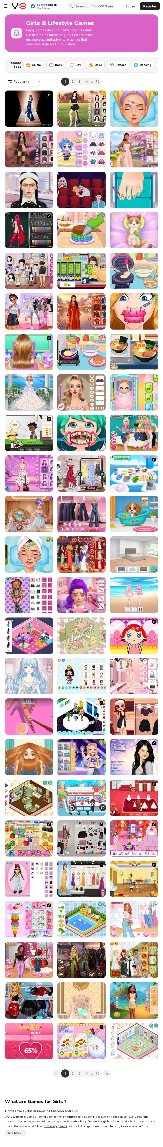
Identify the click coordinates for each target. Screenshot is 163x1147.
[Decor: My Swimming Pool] (81, 919)
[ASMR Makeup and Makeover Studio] (29, 190)
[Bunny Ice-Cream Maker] (29, 919)
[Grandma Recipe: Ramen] (134, 352)
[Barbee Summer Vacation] (134, 1000)
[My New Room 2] (81, 716)
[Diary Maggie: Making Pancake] (81, 352)
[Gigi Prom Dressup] (81, 879)
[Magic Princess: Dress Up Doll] (29, 676)
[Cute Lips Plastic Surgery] (134, 311)
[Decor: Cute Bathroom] (134, 1041)
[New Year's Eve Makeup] (81, 392)
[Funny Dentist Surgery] (81, 433)
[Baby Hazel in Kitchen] (29, 838)
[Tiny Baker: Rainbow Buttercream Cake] (81, 230)
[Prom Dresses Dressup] (29, 109)
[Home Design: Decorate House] (134, 554)
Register (149, 6)
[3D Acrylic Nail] (29, 716)
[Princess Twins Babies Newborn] (81, 1000)
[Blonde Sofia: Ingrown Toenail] (134, 190)
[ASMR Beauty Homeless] (29, 554)
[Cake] (95, 65)
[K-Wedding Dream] (29, 514)
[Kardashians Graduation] (81, 554)
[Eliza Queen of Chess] (134, 716)
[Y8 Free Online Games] (19, 6)
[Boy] (75, 65)
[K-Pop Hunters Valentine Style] (29, 473)
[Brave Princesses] (81, 960)
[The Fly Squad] (81, 838)
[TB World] (81, 676)
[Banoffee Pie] (134, 473)
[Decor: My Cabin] (29, 798)
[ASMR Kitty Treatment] (134, 230)
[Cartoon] (118, 65)
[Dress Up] (29, 392)
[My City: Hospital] (81, 798)
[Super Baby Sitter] (134, 879)
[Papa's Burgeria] (29, 433)
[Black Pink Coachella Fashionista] (81, 109)
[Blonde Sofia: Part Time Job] (81, 271)
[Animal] (33, 65)
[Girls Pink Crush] (134, 919)
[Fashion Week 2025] (134, 676)
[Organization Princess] (81, 635)
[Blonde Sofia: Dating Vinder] (81, 190)
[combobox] (24, 81)
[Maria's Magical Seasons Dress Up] (81, 514)
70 (98, 81)
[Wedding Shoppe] (134, 798)
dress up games (56, 1126)
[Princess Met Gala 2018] (134, 960)
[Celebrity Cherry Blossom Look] (134, 149)
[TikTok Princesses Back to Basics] (134, 433)
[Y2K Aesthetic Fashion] (29, 149)
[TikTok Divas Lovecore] (29, 960)
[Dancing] (142, 65)
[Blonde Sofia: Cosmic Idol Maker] (81, 757)
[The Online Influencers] (81, 473)
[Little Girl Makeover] (134, 635)
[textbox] (24, 81)
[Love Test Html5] (29, 1041)
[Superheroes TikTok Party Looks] (29, 1000)
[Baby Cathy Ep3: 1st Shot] (134, 392)
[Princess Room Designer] (134, 838)
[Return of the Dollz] (29, 879)
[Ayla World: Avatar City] (81, 149)
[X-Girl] (29, 230)
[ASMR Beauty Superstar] (134, 109)
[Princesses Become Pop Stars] (29, 311)
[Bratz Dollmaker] (29, 595)
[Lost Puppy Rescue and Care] (134, 514)
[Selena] (134, 757)
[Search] (70, 6)
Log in (130, 6)
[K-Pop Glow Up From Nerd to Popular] (81, 595)
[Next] (152, 63)
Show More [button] (14, 1132)
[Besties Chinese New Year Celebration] (81, 311)
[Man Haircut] (29, 757)
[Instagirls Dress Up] (29, 271)
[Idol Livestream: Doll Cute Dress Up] (134, 595)
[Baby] (55, 65)
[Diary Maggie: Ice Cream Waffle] (134, 271)
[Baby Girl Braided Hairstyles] (29, 352)
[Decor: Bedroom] (29, 635)
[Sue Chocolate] (81, 1041)
